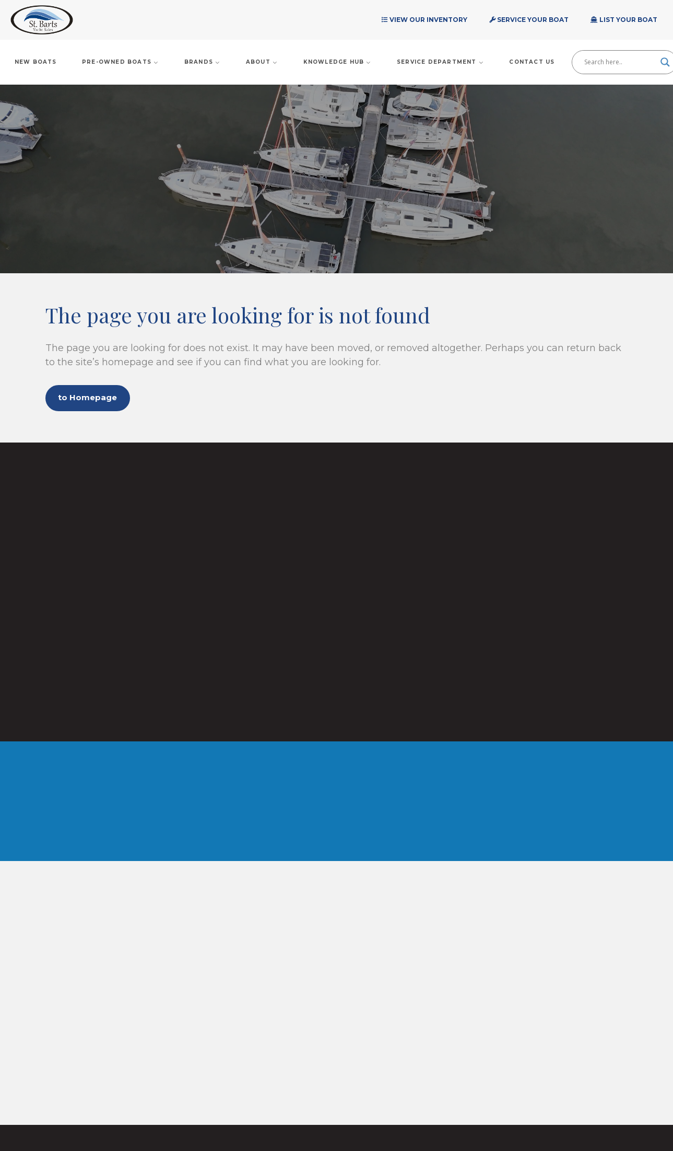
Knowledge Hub (337, 62)
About (262, 62)
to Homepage (93, 399)
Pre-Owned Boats (120, 62)
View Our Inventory (424, 20)
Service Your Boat (529, 20)
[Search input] (619, 62)
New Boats (36, 62)
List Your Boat (624, 20)
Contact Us (531, 62)
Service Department (440, 62)
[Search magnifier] (665, 62)
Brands (202, 62)
